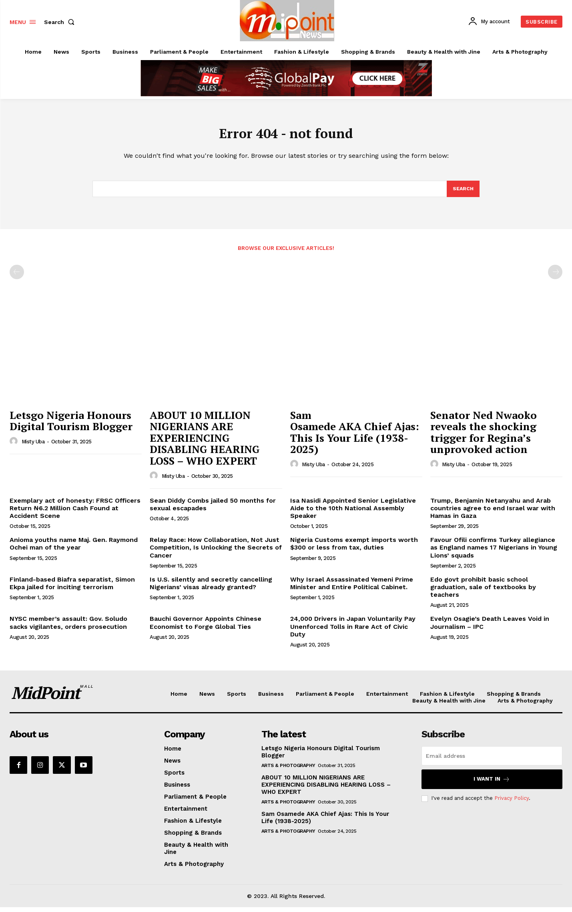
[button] (61, 22)
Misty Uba (33, 446)
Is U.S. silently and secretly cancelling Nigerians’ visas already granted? (211, 588)
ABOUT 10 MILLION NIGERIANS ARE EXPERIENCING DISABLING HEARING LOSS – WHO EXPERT (205, 442)
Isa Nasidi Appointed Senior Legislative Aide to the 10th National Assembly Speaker (353, 512)
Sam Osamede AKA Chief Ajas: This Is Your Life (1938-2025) (354, 437)
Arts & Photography (288, 770)
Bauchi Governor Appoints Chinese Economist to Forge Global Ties (205, 627)
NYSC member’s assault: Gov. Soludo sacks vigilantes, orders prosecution (68, 627)
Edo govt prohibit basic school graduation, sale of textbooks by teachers (483, 591)
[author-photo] (15, 446)
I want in (492, 784)
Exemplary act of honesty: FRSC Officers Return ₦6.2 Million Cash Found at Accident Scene (75, 512)
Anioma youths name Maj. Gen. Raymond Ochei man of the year (74, 548)
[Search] (463, 193)
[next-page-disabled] (555, 277)
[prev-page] (17, 277)
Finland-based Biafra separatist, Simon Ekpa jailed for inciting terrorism (72, 588)
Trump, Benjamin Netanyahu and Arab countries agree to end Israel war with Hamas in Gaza (492, 512)
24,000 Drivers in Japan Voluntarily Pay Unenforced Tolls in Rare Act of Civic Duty (352, 631)
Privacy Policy (511, 803)
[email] (491, 760)
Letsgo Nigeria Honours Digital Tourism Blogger (71, 425)
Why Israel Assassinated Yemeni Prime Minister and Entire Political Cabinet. (351, 588)
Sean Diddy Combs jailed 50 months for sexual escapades (213, 509)
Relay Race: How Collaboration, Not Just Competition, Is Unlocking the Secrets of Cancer (216, 552)
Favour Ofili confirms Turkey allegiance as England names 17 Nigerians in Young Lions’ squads (493, 552)
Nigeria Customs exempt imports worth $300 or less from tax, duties (354, 548)
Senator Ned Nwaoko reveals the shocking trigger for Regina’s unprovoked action (483, 437)
